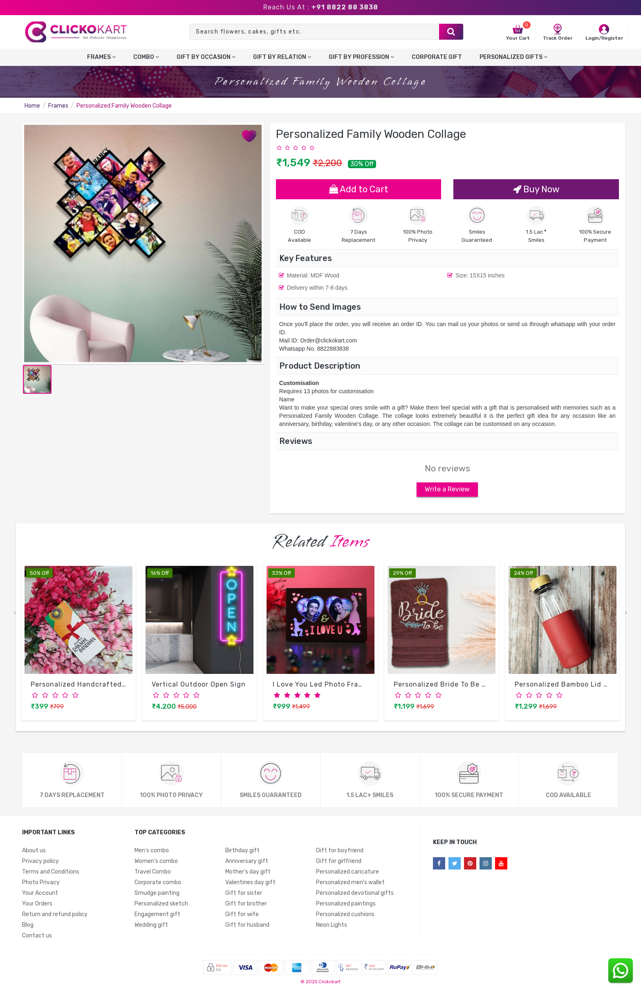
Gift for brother (246, 905)
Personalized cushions (345, 915)
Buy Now (536, 189)
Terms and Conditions (50, 873)
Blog (28, 926)
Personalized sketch (161, 905)
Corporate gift (437, 57)
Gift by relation (282, 57)
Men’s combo (151, 852)
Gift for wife (242, 915)
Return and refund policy (54, 915)
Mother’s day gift (248, 873)
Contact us (37, 937)
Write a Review (447, 491)
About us (34, 852)
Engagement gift (157, 915)
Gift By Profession (361, 57)
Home (32, 105)
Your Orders (37, 905)
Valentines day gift (250, 884)
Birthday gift (242, 852)
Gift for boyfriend (339, 852)
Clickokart (329, 983)
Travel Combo (152, 873)
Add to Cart (358, 189)
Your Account (40, 894)
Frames (101, 57)
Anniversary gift (246, 862)
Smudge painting (156, 894)
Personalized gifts (513, 57)
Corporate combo (157, 884)
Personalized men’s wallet (350, 884)
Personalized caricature (347, 873)
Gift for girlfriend (338, 862)
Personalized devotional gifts (355, 894)
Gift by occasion (206, 57)
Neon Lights (331, 926)
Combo (146, 57)
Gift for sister (243, 894)
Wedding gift (151, 926)
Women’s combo (156, 862)
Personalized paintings (346, 905)
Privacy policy (40, 862)
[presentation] (15, 615)
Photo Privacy (41, 884)
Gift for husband (247, 926)
